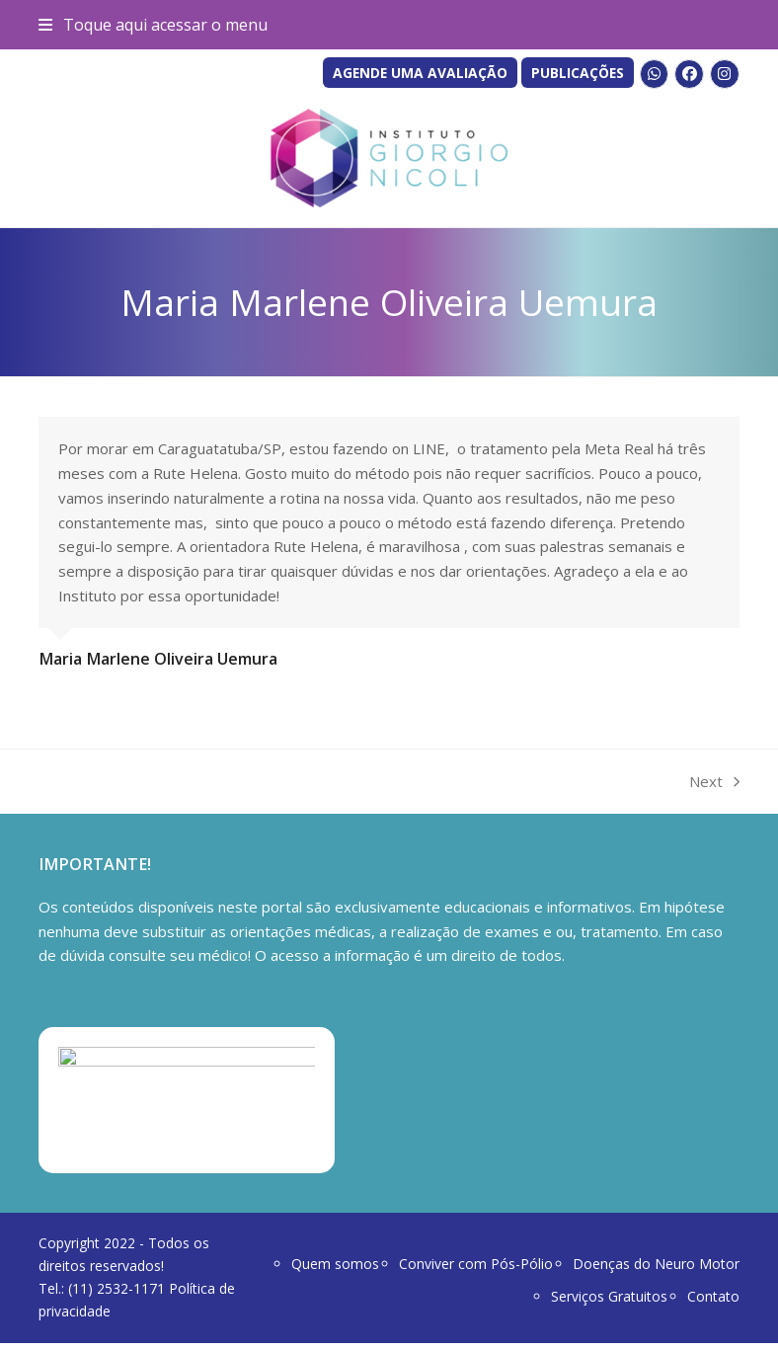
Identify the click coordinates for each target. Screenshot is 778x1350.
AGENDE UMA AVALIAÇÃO (420, 72)
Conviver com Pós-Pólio (476, 1270)
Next (714, 782)
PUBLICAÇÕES (577, 72)
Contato (713, 1302)
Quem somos (335, 1270)
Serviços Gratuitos (609, 1302)
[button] (153, 25)
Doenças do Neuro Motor (656, 1270)
